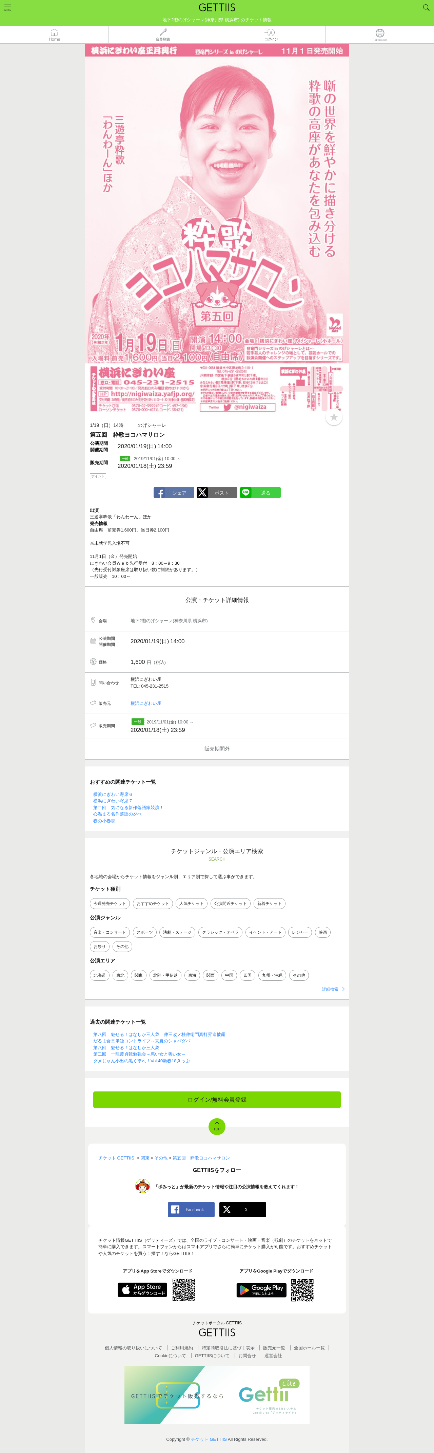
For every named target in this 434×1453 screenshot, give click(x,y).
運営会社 (273, 1355)
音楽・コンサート (110, 932)
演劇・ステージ (177, 932)
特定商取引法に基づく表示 (228, 1347)
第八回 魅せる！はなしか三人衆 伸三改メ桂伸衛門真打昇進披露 (159, 1034)
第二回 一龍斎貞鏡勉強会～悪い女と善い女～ (139, 1054)
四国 (247, 975)
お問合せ (247, 1355)
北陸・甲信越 (165, 975)
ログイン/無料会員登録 (217, 1100)
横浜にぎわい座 (146, 703)
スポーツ (145, 932)
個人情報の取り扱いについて (133, 1347)
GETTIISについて (212, 1355)
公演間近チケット (230, 903)
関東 (139, 975)
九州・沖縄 (272, 975)
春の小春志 (104, 820)
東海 (192, 975)
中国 (229, 975)
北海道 (100, 975)
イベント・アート (265, 932)
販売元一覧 (274, 1347)
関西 (210, 975)
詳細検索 (330, 989)
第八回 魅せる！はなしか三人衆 (126, 1047)
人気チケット (191, 903)
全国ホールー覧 (309, 1347)
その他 (122, 946)
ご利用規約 (182, 1347)
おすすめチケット (153, 903)
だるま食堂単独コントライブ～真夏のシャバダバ (141, 1040)
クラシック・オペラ (220, 932)
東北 (120, 975)
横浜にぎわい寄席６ (113, 794)
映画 (323, 932)
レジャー (300, 932)
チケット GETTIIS (209, 1439)
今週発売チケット (110, 903)
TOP (217, 1129)
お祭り (100, 946)
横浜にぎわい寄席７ (113, 800)
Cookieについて (170, 1355)
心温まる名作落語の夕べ (117, 814)
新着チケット (269, 903)
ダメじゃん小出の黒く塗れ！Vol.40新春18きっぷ (141, 1060)
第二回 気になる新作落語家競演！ (128, 807)
